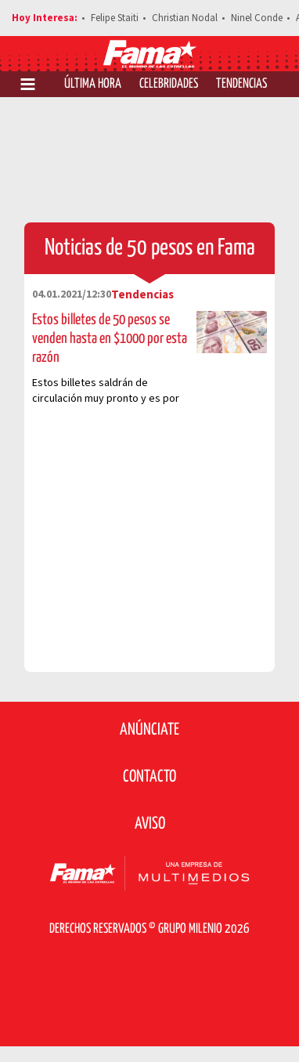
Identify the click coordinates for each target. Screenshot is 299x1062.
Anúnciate (149, 730)
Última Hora (92, 84)
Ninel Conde (257, 18)
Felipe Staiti (115, 18)
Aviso (150, 824)
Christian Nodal (185, 18)
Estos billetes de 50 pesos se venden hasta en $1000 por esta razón (109, 338)
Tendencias (241, 84)
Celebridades (168, 84)
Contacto (149, 777)
